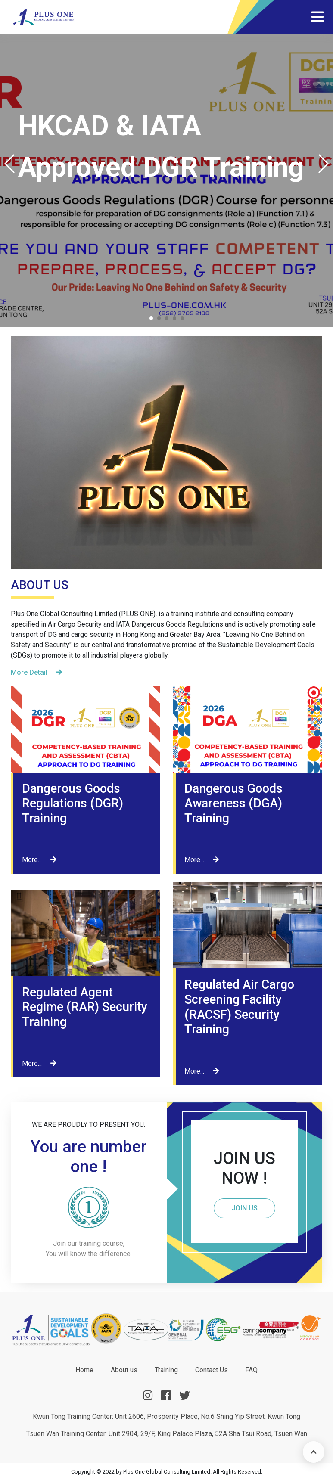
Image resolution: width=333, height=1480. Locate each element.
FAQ (251, 1370)
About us (124, 1370)
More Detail (36, 672)
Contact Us (211, 1370)
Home (84, 1370)
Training (166, 1370)
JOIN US (244, 1208)
